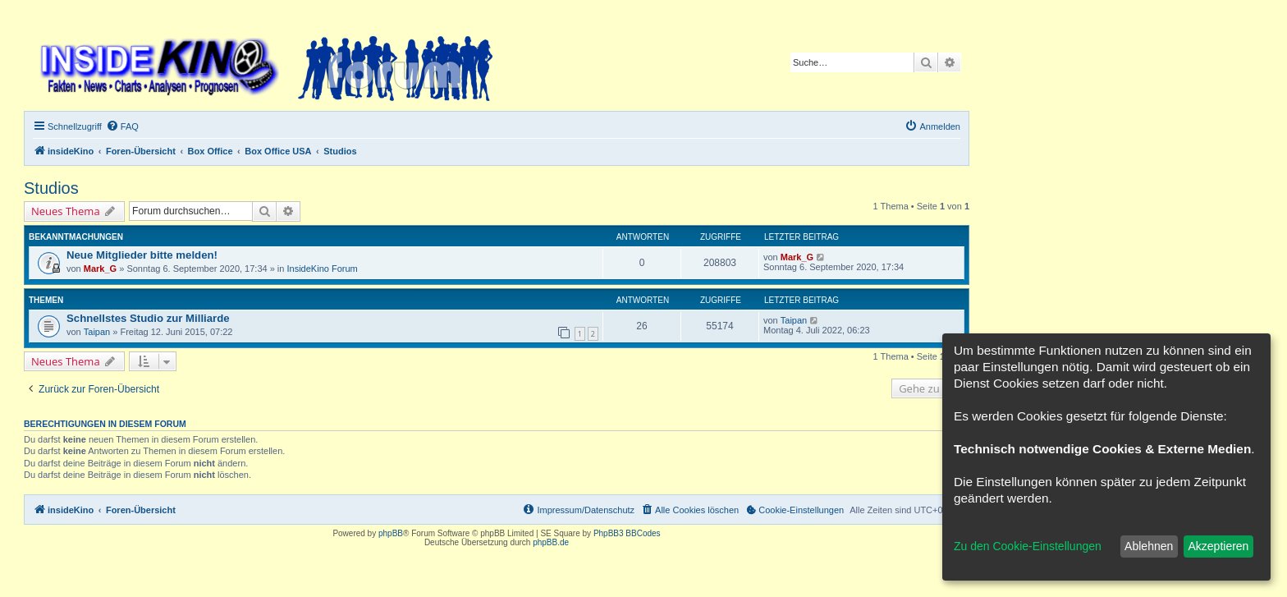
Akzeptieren (1218, 546)
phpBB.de (551, 542)
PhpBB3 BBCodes (627, 533)
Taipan (97, 332)
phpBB (390, 533)
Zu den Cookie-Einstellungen (1028, 546)
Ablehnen (1148, 546)
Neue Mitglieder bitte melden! (142, 255)
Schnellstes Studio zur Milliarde (148, 318)
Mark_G (100, 268)
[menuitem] (122, 126)
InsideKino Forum (322, 268)
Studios (51, 188)
